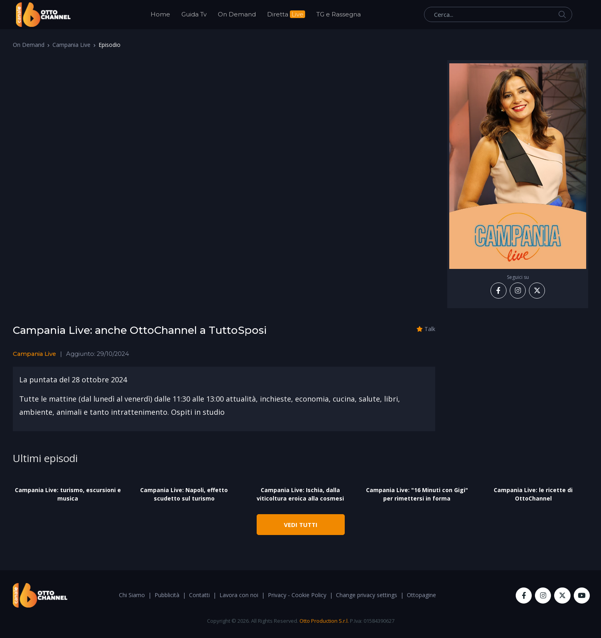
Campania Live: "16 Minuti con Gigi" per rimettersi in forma (417, 494)
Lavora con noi (238, 595)
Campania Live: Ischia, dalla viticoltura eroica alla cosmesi (300, 494)
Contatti (199, 595)
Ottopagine (421, 595)
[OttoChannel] (43, 14)
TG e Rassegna (338, 14)
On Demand (237, 14)
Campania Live (71, 44)
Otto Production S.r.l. (324, 620)
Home (160, 14)
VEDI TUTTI (301, 525)
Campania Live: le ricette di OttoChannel (533, 494)
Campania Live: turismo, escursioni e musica (68, 494)
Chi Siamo (132, 595)
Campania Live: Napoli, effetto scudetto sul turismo (184, 494)
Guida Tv (194, 14)
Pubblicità (167, 595)
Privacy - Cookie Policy (297, 595)
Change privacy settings (366, 595)
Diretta (286, 14)
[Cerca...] (498, 14)
